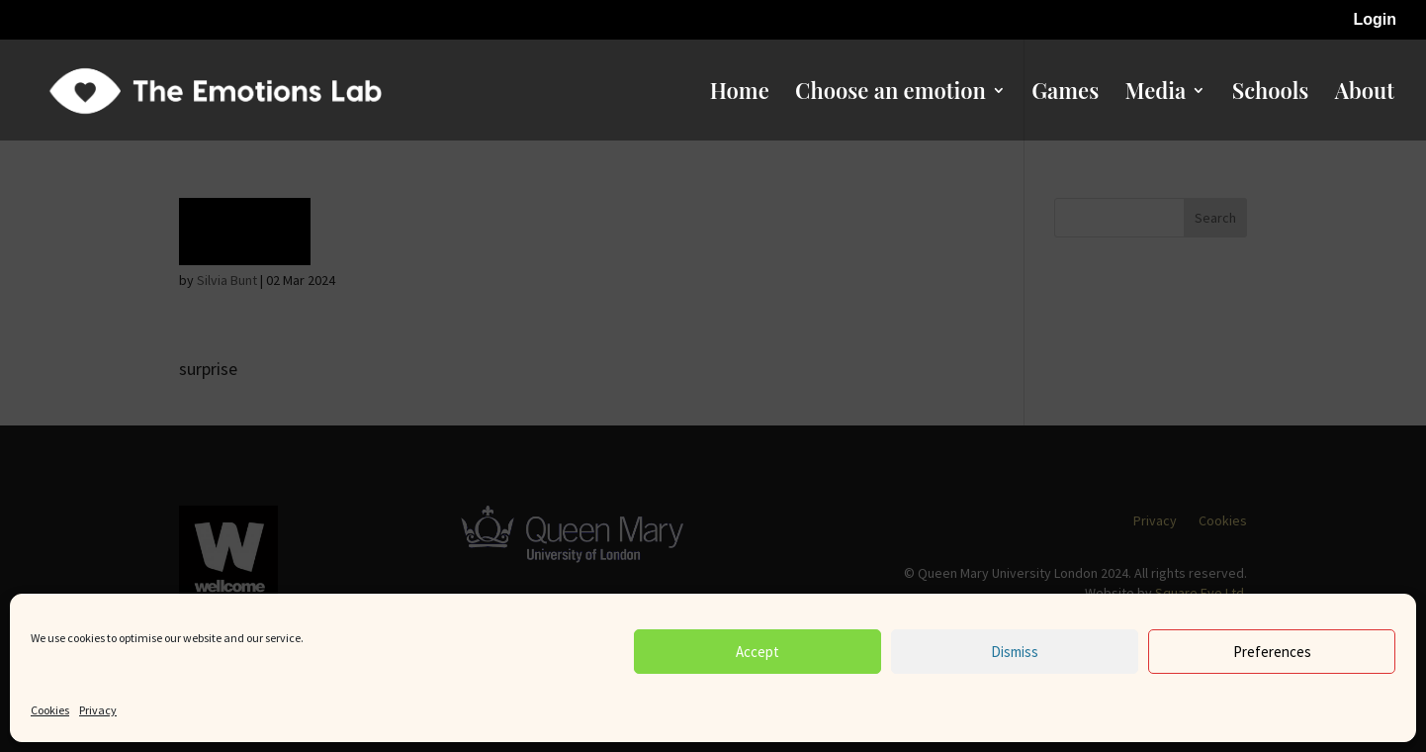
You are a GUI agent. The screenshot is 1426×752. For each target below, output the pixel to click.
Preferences (1272, 651)
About (1364, 94)
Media (1156, 94)
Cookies (50, 710)
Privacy (98, 710)
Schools (1270, 94)
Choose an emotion (890, 94)
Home (739, 94)
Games (1065, 94)
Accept (757, 651)
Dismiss (1014, 651)
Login (1374, 20)
